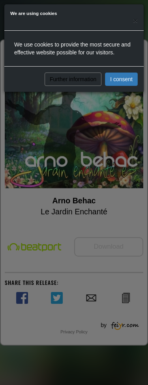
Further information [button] (73, 79)
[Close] (135, 20)
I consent (121, 79)
